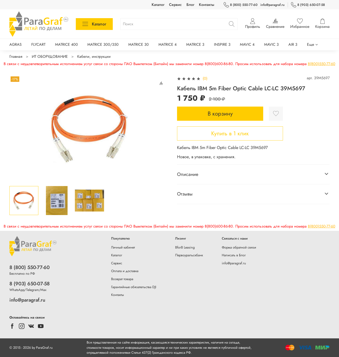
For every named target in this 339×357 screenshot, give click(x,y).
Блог (190, 4)
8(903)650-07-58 (309, 63)
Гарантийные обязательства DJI (133, 287)
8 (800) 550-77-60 (241, 4)
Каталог (158, 4)
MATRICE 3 (195, 44)
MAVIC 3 (271, 44)
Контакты (206, 4)
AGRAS (15, 44)
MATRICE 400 (66, 44)
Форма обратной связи (239, 247)
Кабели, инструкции (94, 56)
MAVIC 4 (247, 44)
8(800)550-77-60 (273, 63)
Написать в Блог (234, 255)
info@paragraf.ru (272, 4)
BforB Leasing (185, 247)
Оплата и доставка (124, 271)
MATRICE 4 (167, 44)
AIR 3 (292, 44)
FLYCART (38, 44)
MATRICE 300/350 (103, 44)
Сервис (175, 4)
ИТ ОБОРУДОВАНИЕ (50, 56)
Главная (15, 56)
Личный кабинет (123, 247)
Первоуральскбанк (189, 255)
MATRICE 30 (138, 44)
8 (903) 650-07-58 (308, 4)
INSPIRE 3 (222, 44)
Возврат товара (122, 279)
